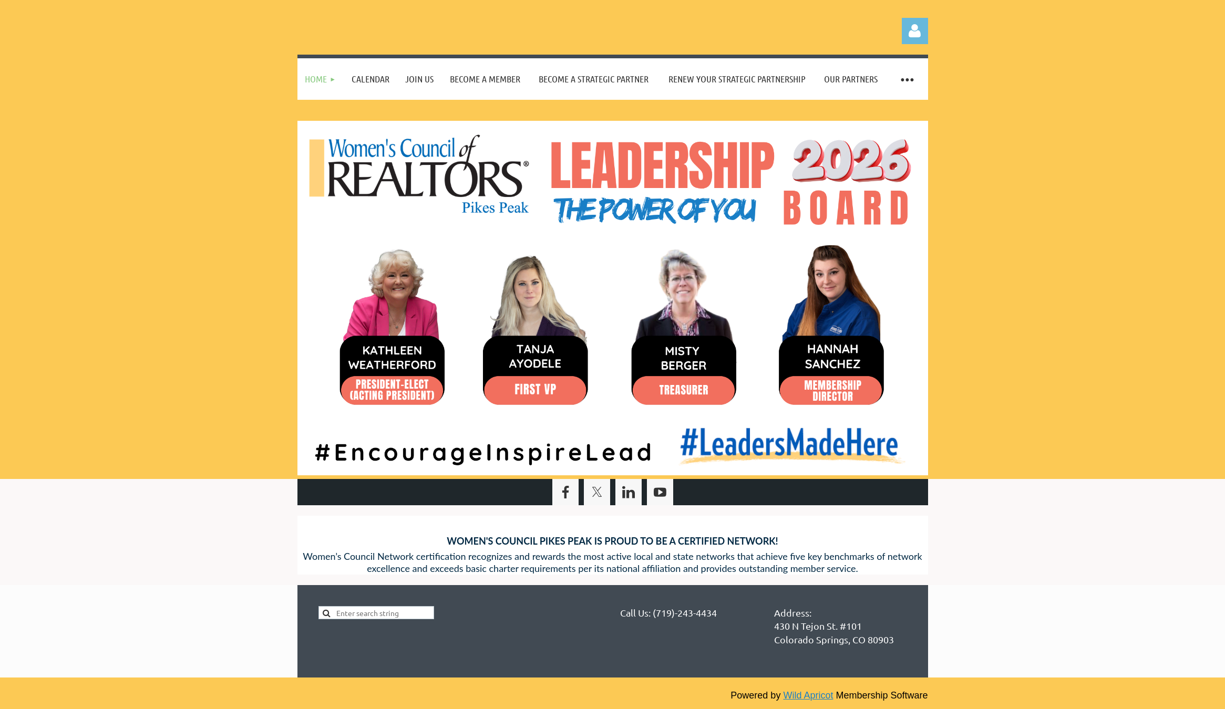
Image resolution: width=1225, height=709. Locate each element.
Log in (915, 31)
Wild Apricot (808, 695)
